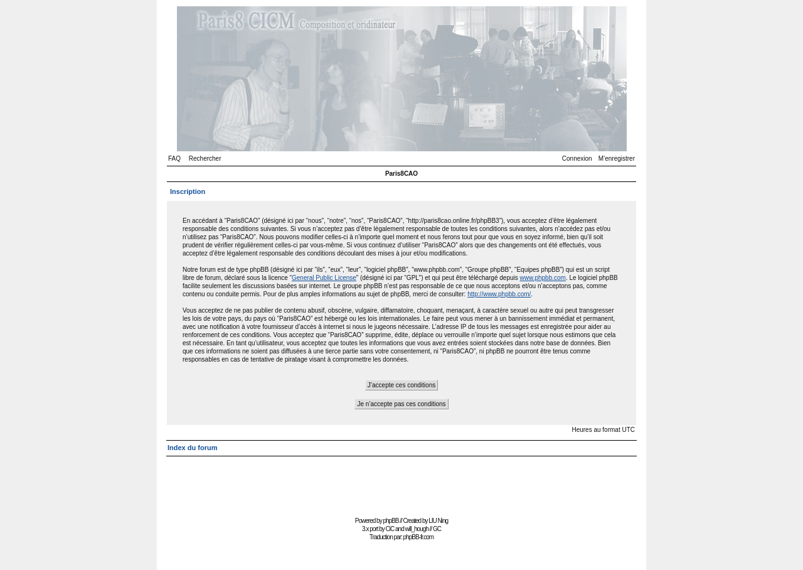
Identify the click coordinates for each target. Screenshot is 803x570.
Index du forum (192, 447)
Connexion (577, 158)
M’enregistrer (616, 158)
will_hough (416, 528)
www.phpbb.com (543, 277)
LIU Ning (438, 520)
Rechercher (205, 158)
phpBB (390, 520)
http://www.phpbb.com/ (499, 294)
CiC (390, 528)
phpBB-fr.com (418, 537)
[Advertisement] (401, 485)
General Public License (324, 277)
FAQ (174, 158)
